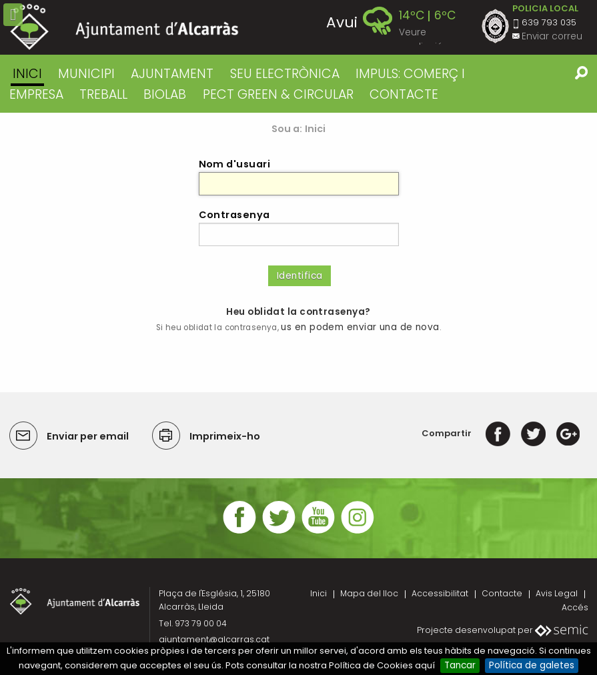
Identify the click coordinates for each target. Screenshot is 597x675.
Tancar (460, 665)
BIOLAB (164, 94)
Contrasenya (234, 214)
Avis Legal (557, 593)
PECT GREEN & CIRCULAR (278, 94)
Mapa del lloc (369, 593)
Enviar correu (552, 36)
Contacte (502, 593)
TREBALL (103, 94)
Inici (27, 74)
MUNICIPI (86, 74)
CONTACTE (404, 94)
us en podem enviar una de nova (360, 327)
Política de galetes (531, 665)
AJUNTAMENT (172, 74)
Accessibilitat (440, 593)
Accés (575, 607)
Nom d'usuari (235, 164)
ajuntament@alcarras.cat (214, 639)
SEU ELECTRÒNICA (285, 74)
